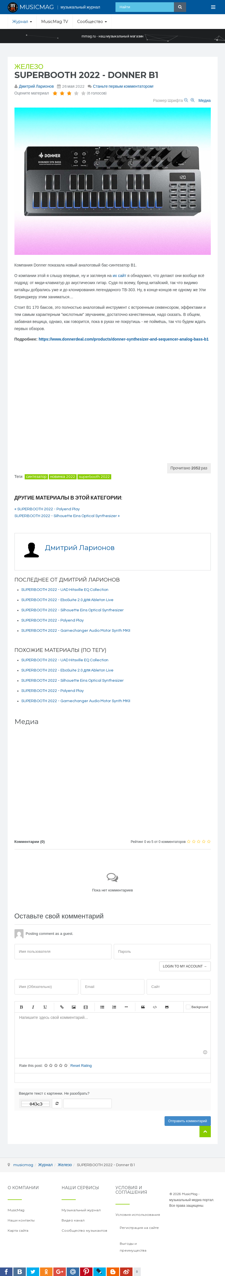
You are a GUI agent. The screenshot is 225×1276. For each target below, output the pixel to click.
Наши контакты (21, 1220)
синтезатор (36, 477)
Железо (28, 66)
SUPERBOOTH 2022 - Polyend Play (52, 620)
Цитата (143, 1007)
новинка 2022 (62, 477)
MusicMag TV (54, 21)
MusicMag (16, 1210)
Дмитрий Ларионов (36, 87)
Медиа (204, 101)
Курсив (33, 1007)
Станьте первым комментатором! (123, 87)
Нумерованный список (114, 1007)
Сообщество (92, 21)
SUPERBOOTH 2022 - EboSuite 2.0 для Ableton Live (67, 600)
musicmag (23, 1165)
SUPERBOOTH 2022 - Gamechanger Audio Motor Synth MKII (75, 631)
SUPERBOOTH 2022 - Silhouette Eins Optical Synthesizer (72, 610)
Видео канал (73, 1220)
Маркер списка (126, 1007)
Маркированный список (102, 1007)
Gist (167, 1007)
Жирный (21, 1007)
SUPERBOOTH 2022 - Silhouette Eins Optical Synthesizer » (67, 516)
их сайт (119, 275)
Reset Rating (81, 1065)
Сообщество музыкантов (84, 1230)
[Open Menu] (213, 7)
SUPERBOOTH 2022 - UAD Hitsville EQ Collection (64, 590)
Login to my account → (185, 966)
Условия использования (137, 1214)
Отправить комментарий (187, 1121)
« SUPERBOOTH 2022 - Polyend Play (47, 509)
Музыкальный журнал (81, 1210)
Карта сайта (18, 1230)
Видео (86, 1007)
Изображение (74, 1007)
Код (155, 1007)
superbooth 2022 (94, 477)
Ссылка (62, 1007)
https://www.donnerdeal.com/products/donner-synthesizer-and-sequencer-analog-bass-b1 (124, 339)
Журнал (22, 21)
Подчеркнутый (45, 1007)
